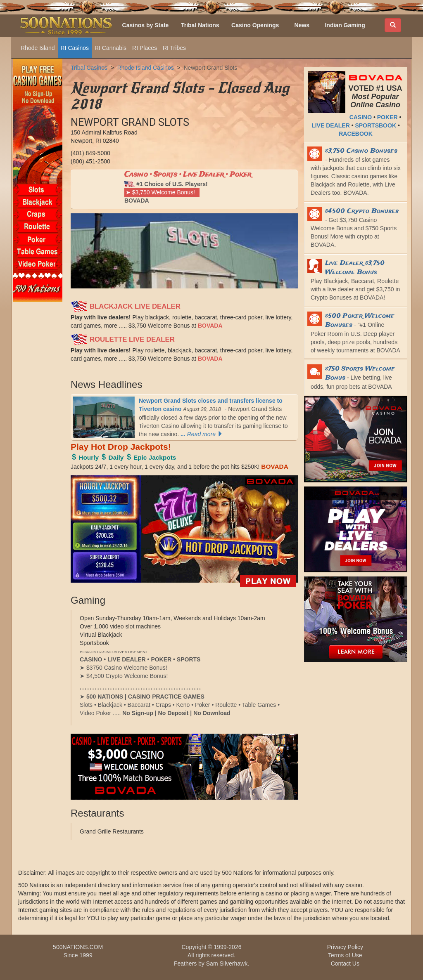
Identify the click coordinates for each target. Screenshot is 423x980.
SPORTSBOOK (375, 125)
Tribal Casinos (89, 67)
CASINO (360, 117)
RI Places (144, 48)
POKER (387, 117)
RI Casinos (75, 48)
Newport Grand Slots (210, 67)
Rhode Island (38, 48)
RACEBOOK (356, 133)
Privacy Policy (345, 947)
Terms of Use (345, 955)
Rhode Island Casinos (145, 67)
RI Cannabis (110, 48)
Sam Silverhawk (226, 963)
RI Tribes (174, 48)
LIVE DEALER (330, 125)
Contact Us (345, 963)
